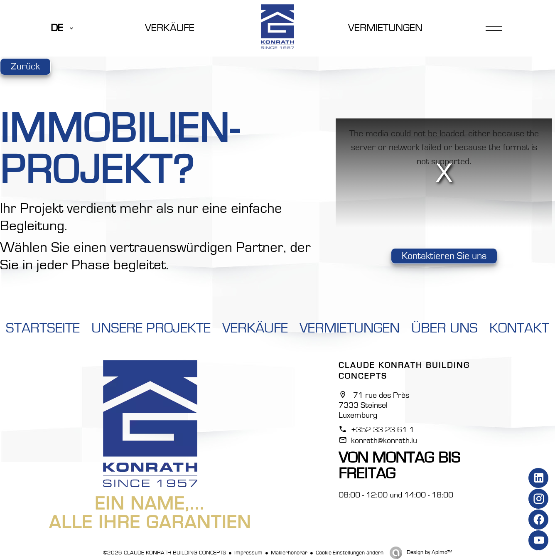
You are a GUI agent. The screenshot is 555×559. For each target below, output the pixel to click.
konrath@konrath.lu (384, 440)
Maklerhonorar (289, 553)
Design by (428, 552)
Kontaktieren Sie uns (444, 256)
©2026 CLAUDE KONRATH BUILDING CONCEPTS (164, 553)
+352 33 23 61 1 (382, 430)
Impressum (248, 553)
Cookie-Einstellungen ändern (349, 553)
